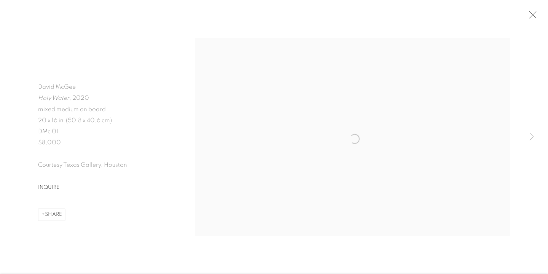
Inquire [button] (48, 189)
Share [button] (53, 216)
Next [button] (531, 137)
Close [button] (531, 17)
